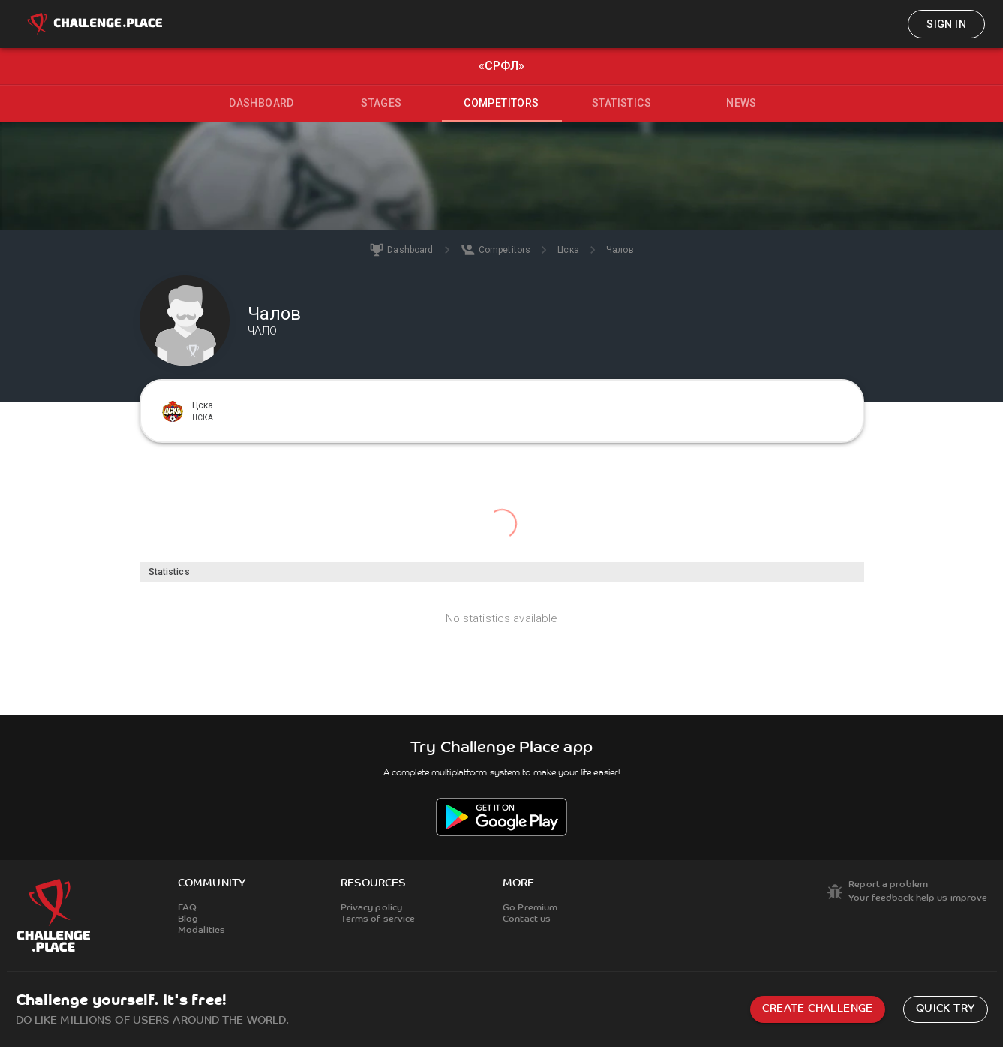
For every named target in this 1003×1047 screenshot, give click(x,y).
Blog (188, 919)
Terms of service (378, 919)
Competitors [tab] (501, 103)
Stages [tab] (381, 103)
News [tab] (741, 103)
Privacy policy (372, 908)
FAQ (187, 908)
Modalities (201, 930)
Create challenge (817, 1009)
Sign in (946, 24)
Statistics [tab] (621, 103)
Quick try (945, 1009)
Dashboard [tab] (261, 103)
